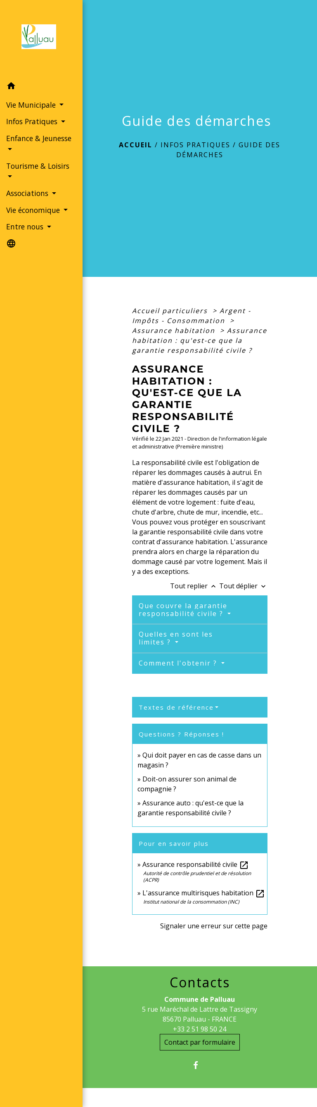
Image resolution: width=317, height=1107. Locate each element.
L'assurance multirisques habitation (203, 892)
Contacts (200, 982)
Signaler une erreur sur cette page (213, 925)
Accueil (135, 144)
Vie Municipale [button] (32, 105)
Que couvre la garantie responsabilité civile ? (183, 609)
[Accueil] (41, 39)
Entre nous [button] (25, 226)
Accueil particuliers (171, 310)
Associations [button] (28, 193)
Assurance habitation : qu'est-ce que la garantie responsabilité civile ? (199, 340)
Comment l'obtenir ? (179, 663)
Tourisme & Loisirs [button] (37, 166)
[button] (41, 87)
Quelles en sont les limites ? (176, 638)
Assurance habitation (175, 330)
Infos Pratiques (195, 144)
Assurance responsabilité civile (195, 864)
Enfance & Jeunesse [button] (38, 138)
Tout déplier (243, 585)
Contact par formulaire (199, 1042)
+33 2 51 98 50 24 (199, 1029)
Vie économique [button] (34, 210)
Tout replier (194, 585)
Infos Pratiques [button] (32, 121)
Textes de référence (176, 707)
